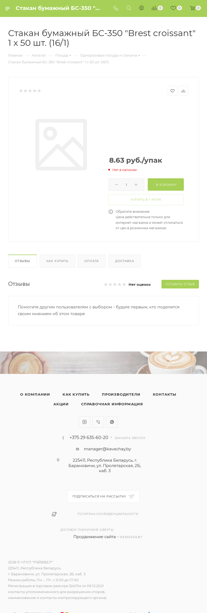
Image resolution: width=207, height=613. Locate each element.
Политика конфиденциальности (107, 514)
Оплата (91, 261)
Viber (98, 422)
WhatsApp (112, 422)
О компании (35, 394)
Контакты (164, 394)
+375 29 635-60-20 (89, 438)
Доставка (124, 261)
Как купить (57, 261)
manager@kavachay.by (107, 448)
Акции (61, 404)
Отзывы (22, 261)
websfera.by (131, 537)
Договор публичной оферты (86, 530)
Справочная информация (112, 404)
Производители (121, 394)
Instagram (84, 422)
